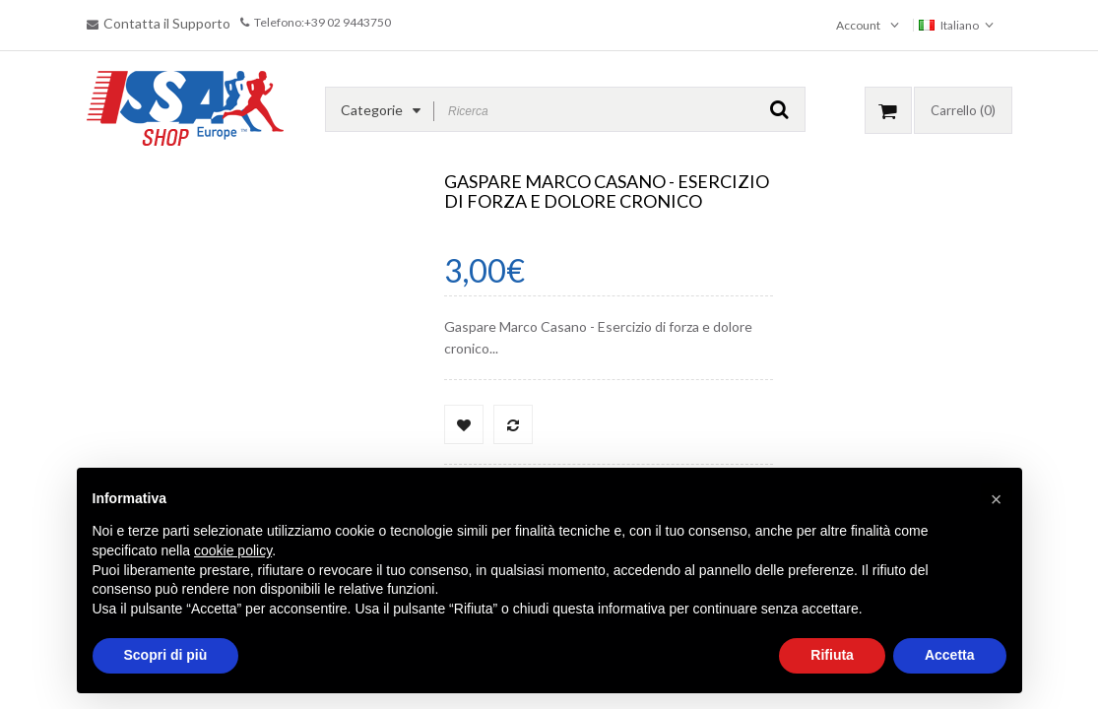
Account (858, 25)
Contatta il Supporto (166, 23)
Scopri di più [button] (166, 655)
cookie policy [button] (233, 550)
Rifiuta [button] (832, 655)
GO (779, 109)
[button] (996, 499)
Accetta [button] (950, 655)
